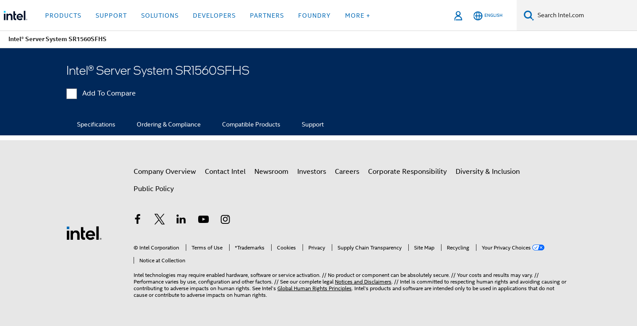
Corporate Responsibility (407, 171)
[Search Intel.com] (585, 15)
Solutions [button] (160, 15)
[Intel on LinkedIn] (181, 221)
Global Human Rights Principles (314, 288)
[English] (488, 15)
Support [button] (111, 15)
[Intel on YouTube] (203, 221)
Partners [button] (267, 15)
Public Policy (154, 188)
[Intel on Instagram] (225, 221)
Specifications (96, 124)
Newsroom (271, 171)
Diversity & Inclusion (488, 171)
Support (313, 124)
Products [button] (63, 15)
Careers (347, 171)
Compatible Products (251, 124)
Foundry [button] (314, 15)
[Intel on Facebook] (137, 221)
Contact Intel (225, 171)
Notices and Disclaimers (363, 281)
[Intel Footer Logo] (84, 232)
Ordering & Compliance (169, 124)
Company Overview (165, 171)
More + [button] (357, 15)
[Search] (529, 15)
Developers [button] (214, 15)
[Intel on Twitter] (159, 221)
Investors (311, 171)
